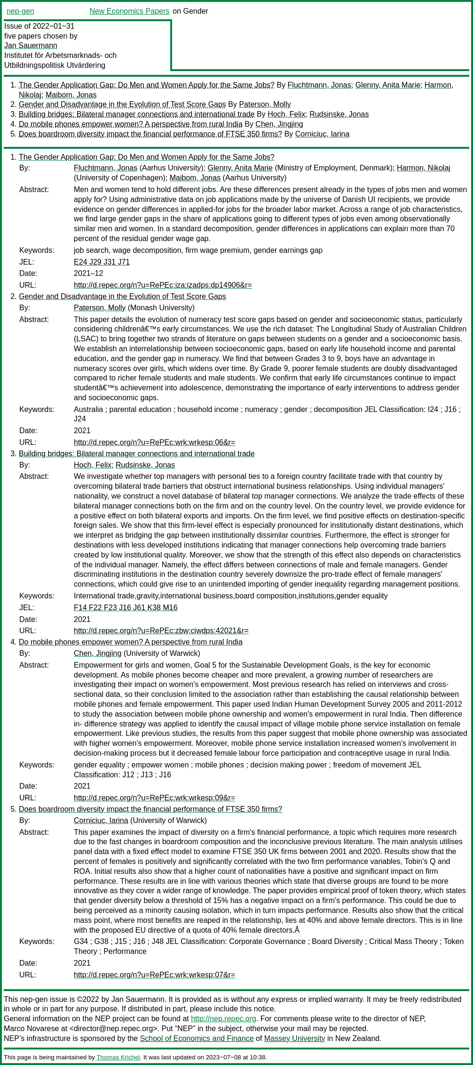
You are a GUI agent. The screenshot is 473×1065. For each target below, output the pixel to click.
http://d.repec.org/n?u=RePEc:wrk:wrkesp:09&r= (154, 798)
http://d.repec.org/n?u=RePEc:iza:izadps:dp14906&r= (163, 285)
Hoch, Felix (286, 114)
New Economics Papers (129, 11)
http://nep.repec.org (223, 1019)
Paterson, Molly (265, 104)
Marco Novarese (31, 1029)
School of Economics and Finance (197, 1038)
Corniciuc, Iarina (322, 134)
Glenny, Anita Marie (387, 85)
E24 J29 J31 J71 (102, 262)
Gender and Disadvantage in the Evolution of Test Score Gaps (122, 104)
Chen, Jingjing (279, 124)
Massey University (294, 1038)
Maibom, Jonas (71, 95)
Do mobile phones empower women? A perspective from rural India (131, 124)
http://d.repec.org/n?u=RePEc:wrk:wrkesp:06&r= (154, 442)
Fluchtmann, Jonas (319, 85)
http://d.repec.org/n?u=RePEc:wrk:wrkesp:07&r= (154, 975)
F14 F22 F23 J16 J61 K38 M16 (126, 608)
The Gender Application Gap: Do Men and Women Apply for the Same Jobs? (147, 85)
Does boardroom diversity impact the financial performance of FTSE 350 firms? (150, 134)
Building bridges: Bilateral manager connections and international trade (137, 114)
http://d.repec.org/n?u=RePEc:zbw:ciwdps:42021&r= (161, 631)
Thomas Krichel (118, 1057)
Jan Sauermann (30, 45)
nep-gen (20, 11)
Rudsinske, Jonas (339, 114)
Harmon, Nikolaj (423, 168)
